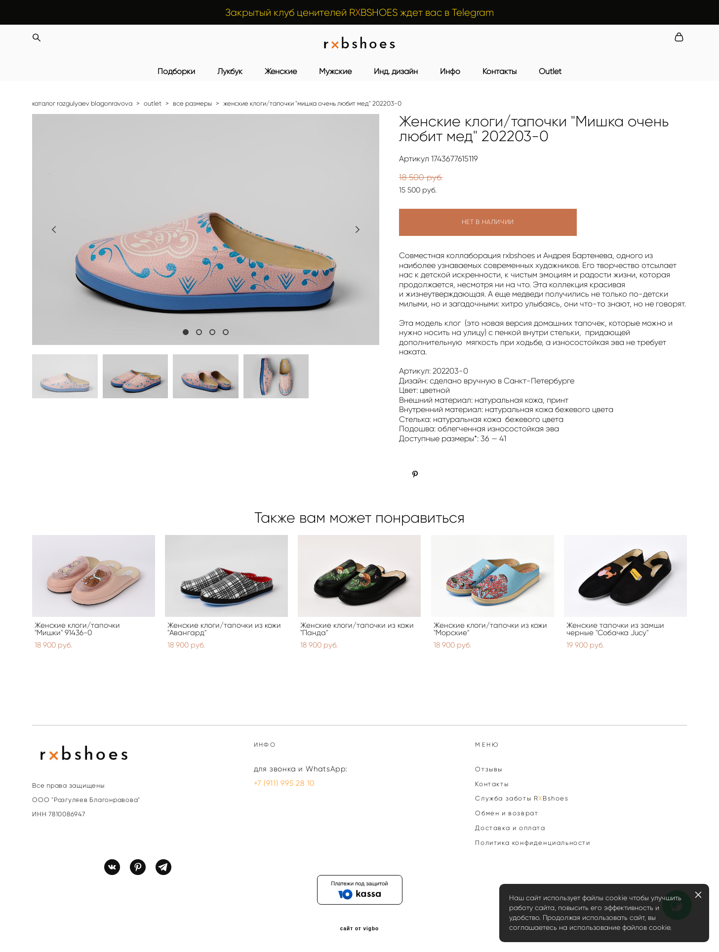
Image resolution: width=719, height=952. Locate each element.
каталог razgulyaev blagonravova (82, 103)
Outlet (550, 72)
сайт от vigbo (359, 928)
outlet (152, 103)
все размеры (192, 103)
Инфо (450, 72)
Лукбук (229, 72)
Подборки (176, 72)
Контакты (499, 72)
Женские (281, 72)
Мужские (335, 72)
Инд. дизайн (396, 72)
